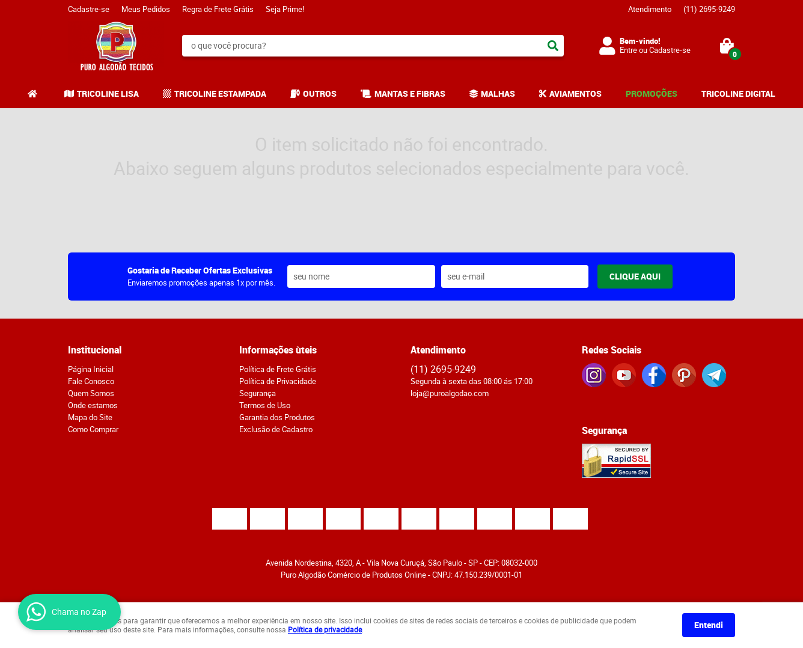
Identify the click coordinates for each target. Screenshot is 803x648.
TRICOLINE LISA (108, 93)
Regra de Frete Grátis (218, 9)
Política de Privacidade (277, 381)
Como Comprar (93, 429)
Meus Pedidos (145, 9)
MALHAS (498, 93)
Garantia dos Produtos (277, 417)
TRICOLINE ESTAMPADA (220, 93)
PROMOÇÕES (651, 93)
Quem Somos (91, 393)
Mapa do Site (90, 417)
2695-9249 (709, 9)
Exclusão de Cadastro (276, 429)
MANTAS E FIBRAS (409, 93)
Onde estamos (93, 405)
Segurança (257, 393)
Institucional (94, 349)
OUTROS (320, 93)
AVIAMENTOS (575, 93)
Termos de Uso (264, 405)
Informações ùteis (278, 349)
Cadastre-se (88, 9)
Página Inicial (91, 369)
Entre (628, 49)
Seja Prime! (285, 9)
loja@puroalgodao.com (450, 393)
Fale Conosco (91, 381)
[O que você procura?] (553, 46)
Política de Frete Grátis (277, 369)
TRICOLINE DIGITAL (738, 93)
